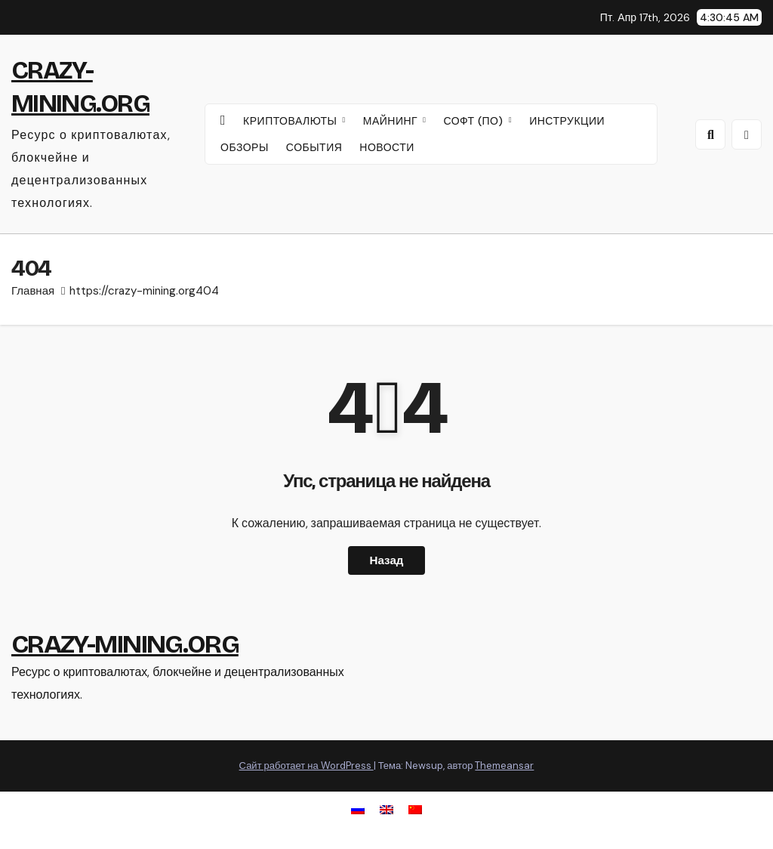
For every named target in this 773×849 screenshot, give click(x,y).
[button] (710, 134)
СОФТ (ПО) (475, 121)
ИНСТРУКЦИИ (567, 121)
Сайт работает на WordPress (306, 765)
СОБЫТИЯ (314, 147)
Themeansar (504, 765)
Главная (32, 290)
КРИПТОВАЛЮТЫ (291, 121)
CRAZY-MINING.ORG (125, 643)
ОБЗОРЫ (244, 147)
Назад (386, 560)
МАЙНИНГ (392, 121)
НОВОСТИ (386, 147)
